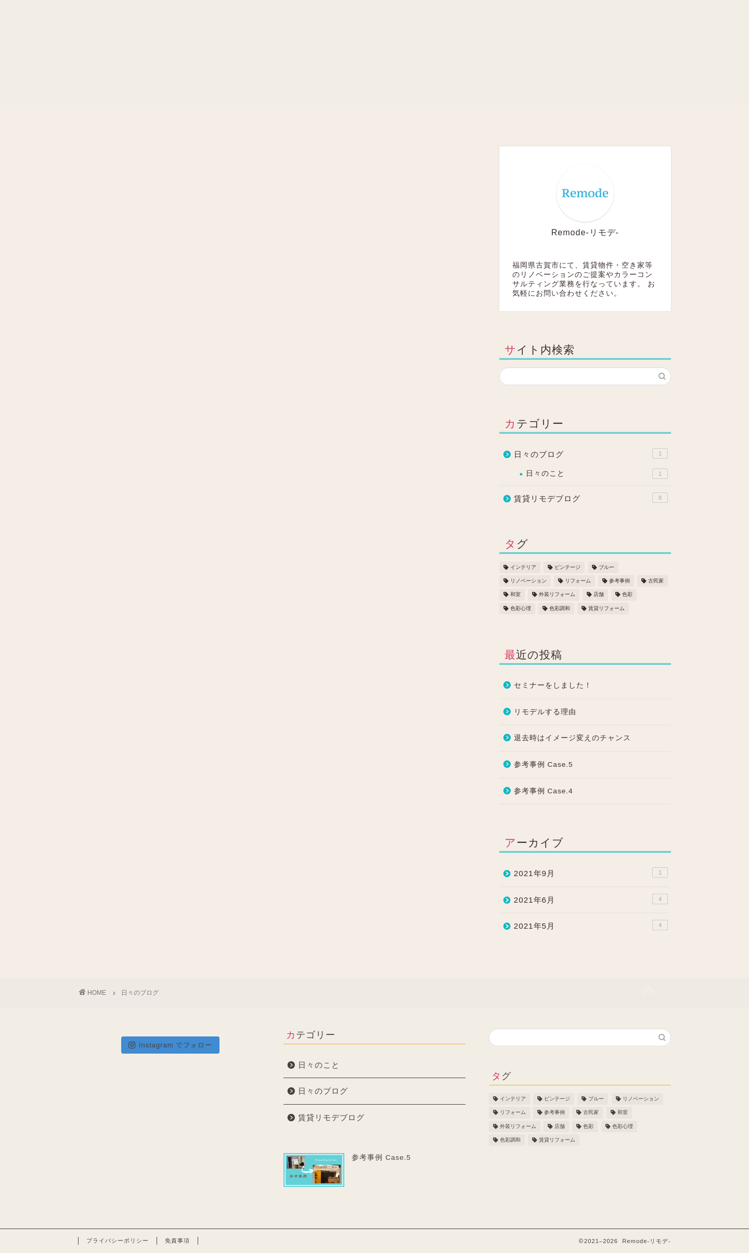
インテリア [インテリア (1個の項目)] (523, 567)
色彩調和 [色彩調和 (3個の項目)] (559, 608)
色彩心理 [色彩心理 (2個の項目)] (520, 608)
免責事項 (177, 1240)
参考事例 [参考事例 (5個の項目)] (619, 581)
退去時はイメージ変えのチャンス (572, 738)
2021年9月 (591, 872)
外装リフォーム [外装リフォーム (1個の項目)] (557, 595)
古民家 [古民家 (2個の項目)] (656, 581)
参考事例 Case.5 (543, 764)
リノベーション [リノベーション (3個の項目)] (528, 581)
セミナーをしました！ (553, 685)
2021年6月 (591, 899)
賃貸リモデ (256, 119)
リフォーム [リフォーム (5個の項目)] (578, 581)
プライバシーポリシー (117, 1240)
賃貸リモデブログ (591, 497)
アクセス (611, 119)
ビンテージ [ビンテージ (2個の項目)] (567, 567)
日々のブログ (591, 453)
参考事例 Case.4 (543, 791)
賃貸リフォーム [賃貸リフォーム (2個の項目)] (606, 608)
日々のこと (597, 474)
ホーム (138, 119)
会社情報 (375, 119)
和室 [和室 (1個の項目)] (515, 595)
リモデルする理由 (545, 712)
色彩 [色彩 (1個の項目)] (627, 595)
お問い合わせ (493, 119)
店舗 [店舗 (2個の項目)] (598, 595)
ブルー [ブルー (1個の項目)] (606, 567)
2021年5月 (591, 925)
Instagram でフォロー (170, 1045)
